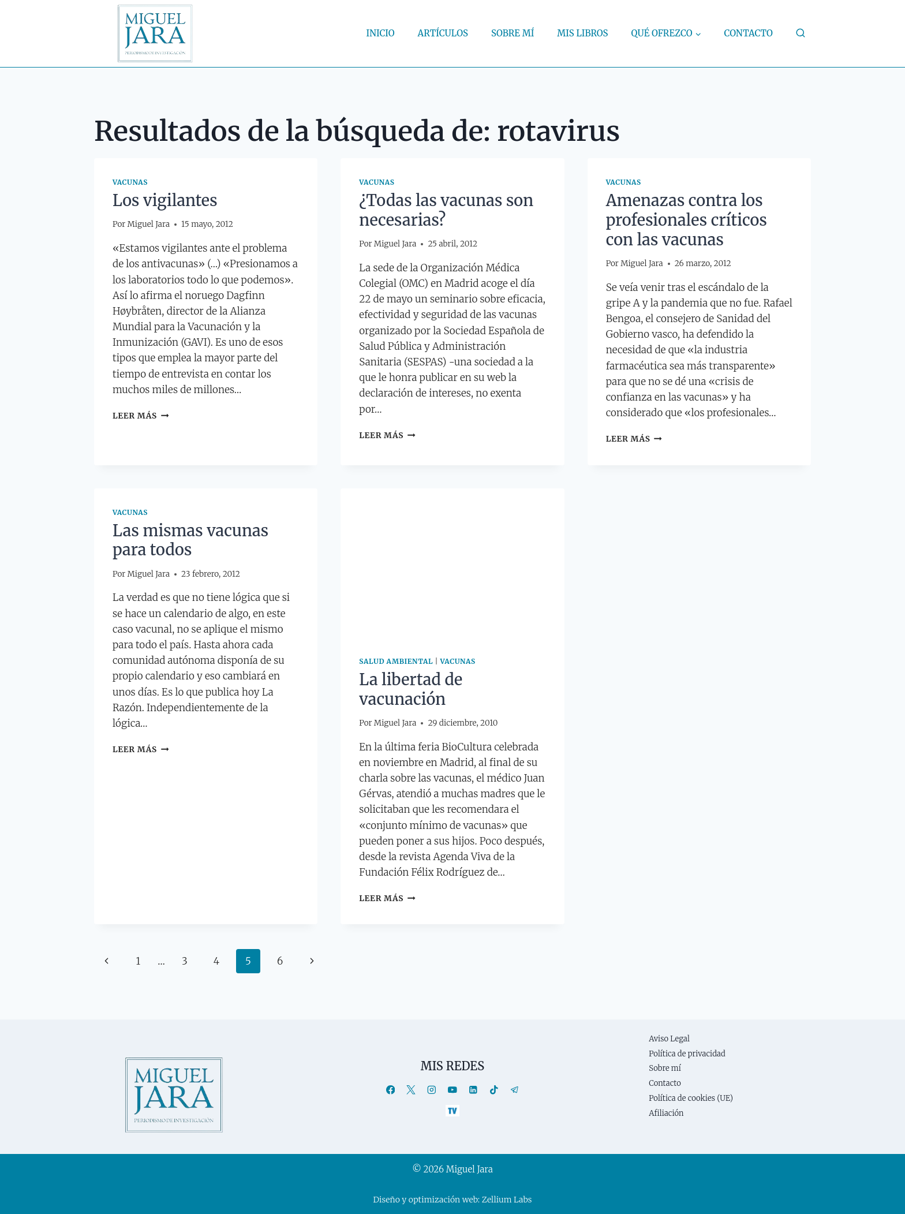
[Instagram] (432, 1090)
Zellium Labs (507, 1199)
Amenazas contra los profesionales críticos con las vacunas (686, 219)
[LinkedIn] (473, 1090)
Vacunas (130, 182)
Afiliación (666, 1113)
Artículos (443, 33)
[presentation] (452, 562)
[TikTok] (494, 1090)
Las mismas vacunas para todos (190, 540)
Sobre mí (512, 33)
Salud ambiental (396, 661)
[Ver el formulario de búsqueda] (800, 33)
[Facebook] (390, 1090)
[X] (411, 1090)
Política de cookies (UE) (691, 1098)
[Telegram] (514, 1090)
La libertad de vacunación (410, 689)
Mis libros (582, 33)
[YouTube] (452, 1090)
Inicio (381, 33)
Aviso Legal (669, 1039)
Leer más (141, 416)
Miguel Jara (149, 224)
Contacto (748, 33)
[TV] (452, 1110)
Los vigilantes (165, 200)
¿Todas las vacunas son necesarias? (446, 210)
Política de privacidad (687, 1054)
